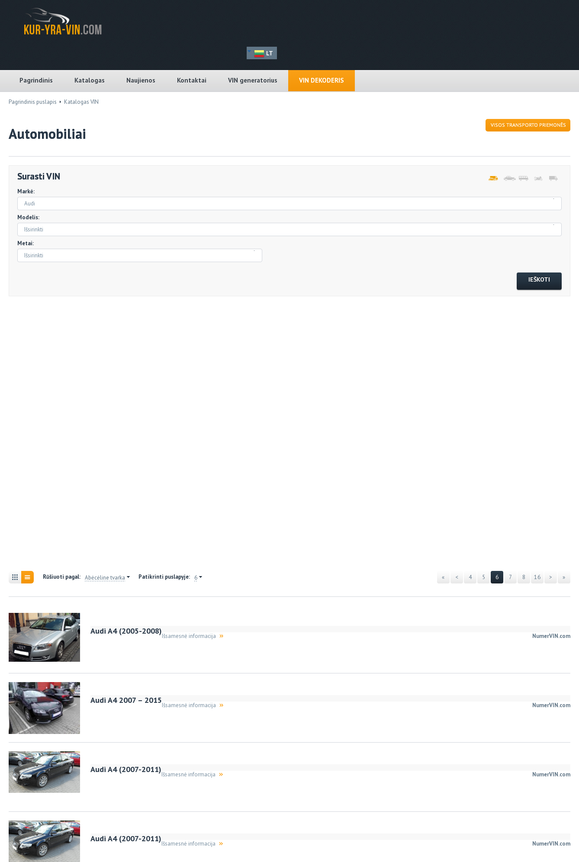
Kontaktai (191, 80)
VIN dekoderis (321, 80)
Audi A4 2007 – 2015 (126, 700)
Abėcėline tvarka (105, 577)
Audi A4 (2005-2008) (126, 631)
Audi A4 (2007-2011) (125, 769)
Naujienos (140, 80)
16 (537, 577)
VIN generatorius (252, 80)
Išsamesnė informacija (189, 636)
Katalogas (89, 80)
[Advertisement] (56, 434)
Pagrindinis (36, 80)
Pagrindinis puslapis (33, 102)
